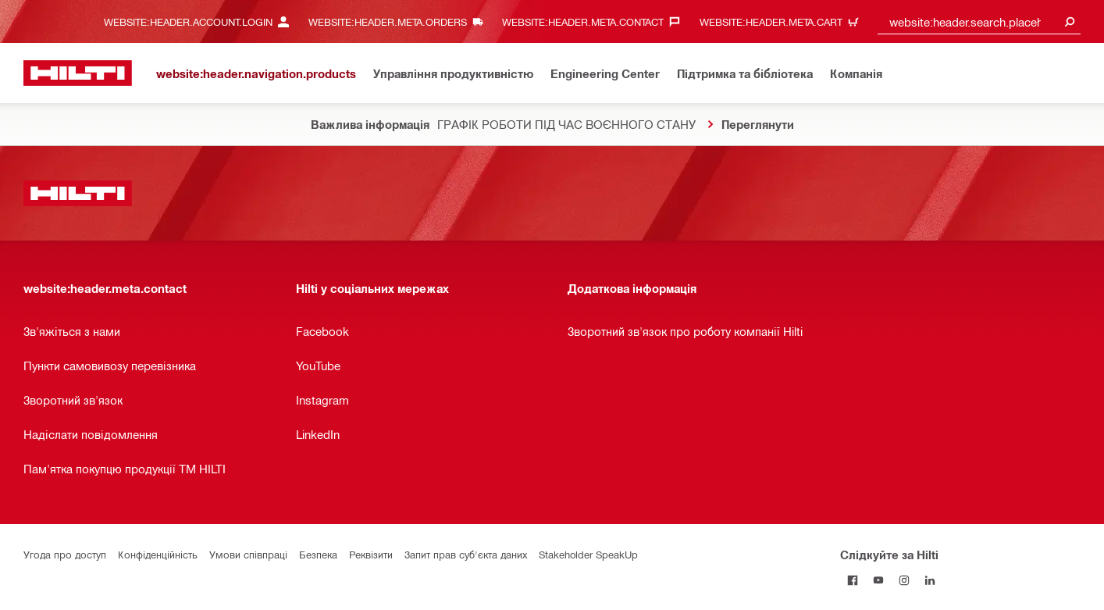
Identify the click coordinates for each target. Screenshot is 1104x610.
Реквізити (371, 554)
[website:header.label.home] (77, 73)
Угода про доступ (64, 554)
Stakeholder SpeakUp (588, 554)
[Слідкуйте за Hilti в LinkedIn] (930, 580)
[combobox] (979, 21)
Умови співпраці (248, 554)
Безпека (318, 554)
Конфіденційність (158, 554)
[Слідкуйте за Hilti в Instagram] (904, 580)
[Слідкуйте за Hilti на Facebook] (853, 580)
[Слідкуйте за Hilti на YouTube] (879, 580)
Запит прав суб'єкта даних (465, 554)
